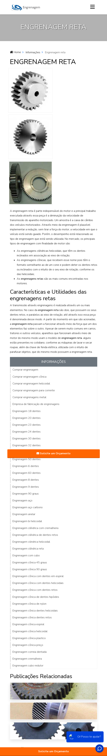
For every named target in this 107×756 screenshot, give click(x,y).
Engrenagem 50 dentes (26, 459)
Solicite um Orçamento (53, 751)
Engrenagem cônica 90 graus (29, 569)
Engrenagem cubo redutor (27, 665)
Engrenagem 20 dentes (26, 418)
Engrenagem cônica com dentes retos (35, 590)
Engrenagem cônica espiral (28, 624)
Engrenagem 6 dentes (25, 466)
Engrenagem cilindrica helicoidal (31, 542)
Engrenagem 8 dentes (25, 480)
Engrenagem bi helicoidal (27, 521)
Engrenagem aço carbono (27, 507)
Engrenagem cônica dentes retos (32, 617)
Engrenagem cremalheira (27, 659)
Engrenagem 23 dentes (26, 425)
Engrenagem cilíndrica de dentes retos (35, 535)
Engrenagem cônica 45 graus (29, 562)
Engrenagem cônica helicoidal (29, 631)
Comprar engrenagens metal (29, 397)
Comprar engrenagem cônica (29, 377)
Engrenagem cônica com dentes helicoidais (38, 583)
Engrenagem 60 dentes (26, 473)
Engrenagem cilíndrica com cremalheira (35, 528)
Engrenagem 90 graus (25, 494)
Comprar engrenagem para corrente (33, 390)
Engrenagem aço (22, 500)
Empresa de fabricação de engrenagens (35, 404)
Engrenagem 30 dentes (26, 438)
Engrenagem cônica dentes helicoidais (35, 611)
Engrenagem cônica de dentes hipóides (35, 597)
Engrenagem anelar (23, 514)
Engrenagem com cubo (26, 555)
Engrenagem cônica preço (27, 645)
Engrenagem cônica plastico (29, 638)
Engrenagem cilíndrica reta (28, 549)
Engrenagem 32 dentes (26, 445)
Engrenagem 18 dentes (26, 411)
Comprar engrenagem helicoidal (31, 383)
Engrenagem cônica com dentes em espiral (38, 576)
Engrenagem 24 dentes (26, 432)
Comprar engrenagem (25, 370)
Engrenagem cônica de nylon (29, 604)
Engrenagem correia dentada (29, 652)
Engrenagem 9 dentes (25, 487)
